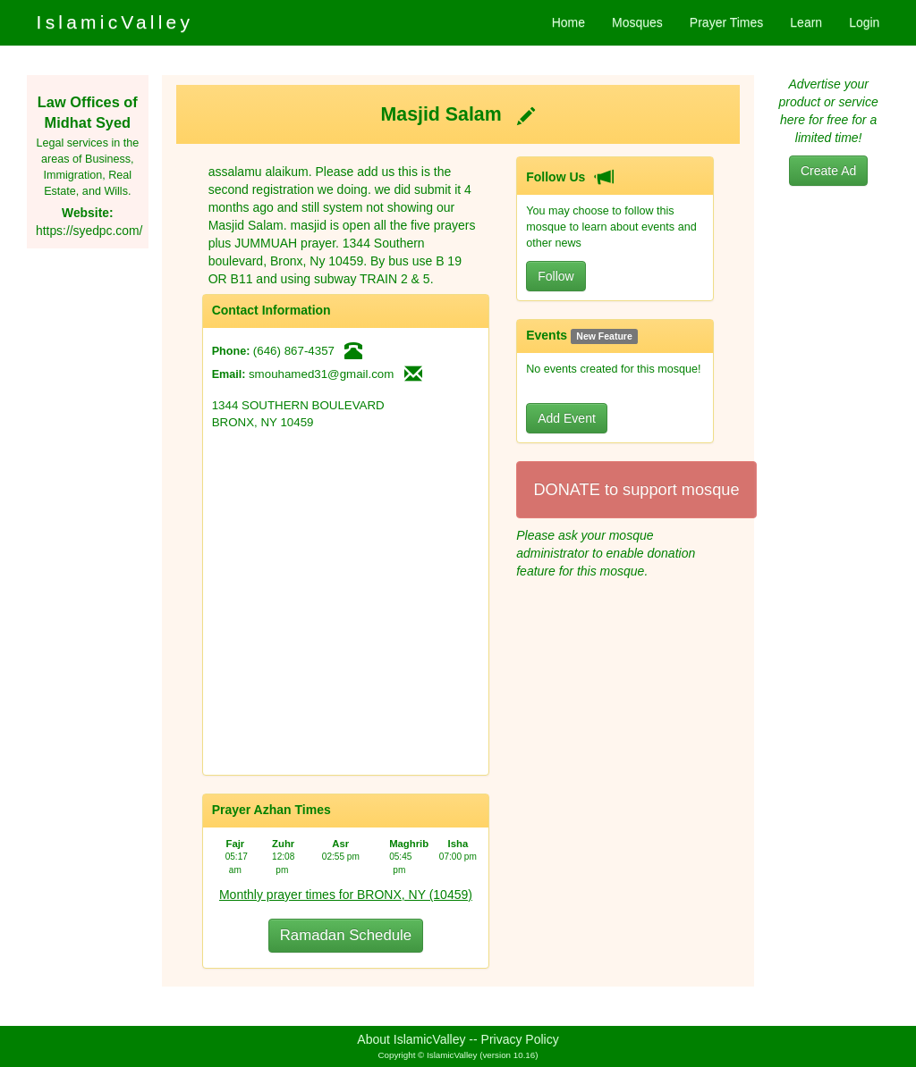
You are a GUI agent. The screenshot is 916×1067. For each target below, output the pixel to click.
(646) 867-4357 (294, 350)
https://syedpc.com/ (89, 230)
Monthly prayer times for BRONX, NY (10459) (345, 894)
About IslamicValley (411, 1039)
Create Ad (828, 171)
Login (864, 22)
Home (568, 22)
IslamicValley (115, 22)
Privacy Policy (520, 1039)
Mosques (637, 22)
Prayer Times (726, 22)
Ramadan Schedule (345, 935)
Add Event (567, 418)
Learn (806, 22)
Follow (555, 276)
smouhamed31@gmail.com (321, 374)
